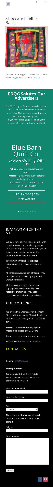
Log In (15, 77)
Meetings (36, 341)
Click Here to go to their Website (26, 196)
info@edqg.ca (21, 361)
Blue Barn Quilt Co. (26, 150)
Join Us (37, 77)
